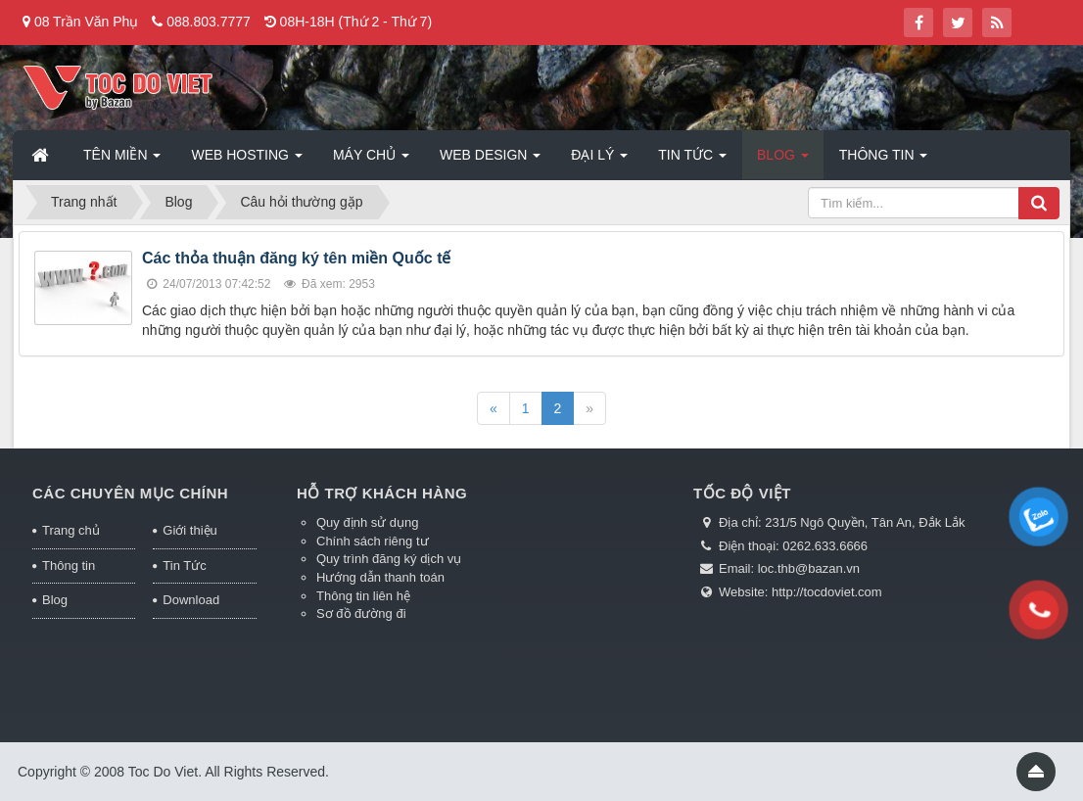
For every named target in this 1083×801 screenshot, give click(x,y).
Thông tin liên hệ (363, 596)
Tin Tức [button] (692, 160)
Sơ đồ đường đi (361, 613)
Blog (55, 599)
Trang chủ (71, 530)
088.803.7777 (208, 21)
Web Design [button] (490, 160)
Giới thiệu (189, 530)
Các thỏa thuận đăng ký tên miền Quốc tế (296, 258)
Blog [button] (783, 160)
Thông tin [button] (883, 160)
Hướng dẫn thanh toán (380, 577)
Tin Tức (184, 565)
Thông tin (68, 565)
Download (191, 599)
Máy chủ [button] (371, 160)
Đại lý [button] (599, 160)
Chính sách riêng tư (372, 541)
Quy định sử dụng (367, 522)
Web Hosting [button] (246, 160)
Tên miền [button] (122, 160)
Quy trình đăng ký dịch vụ (388, 558)
